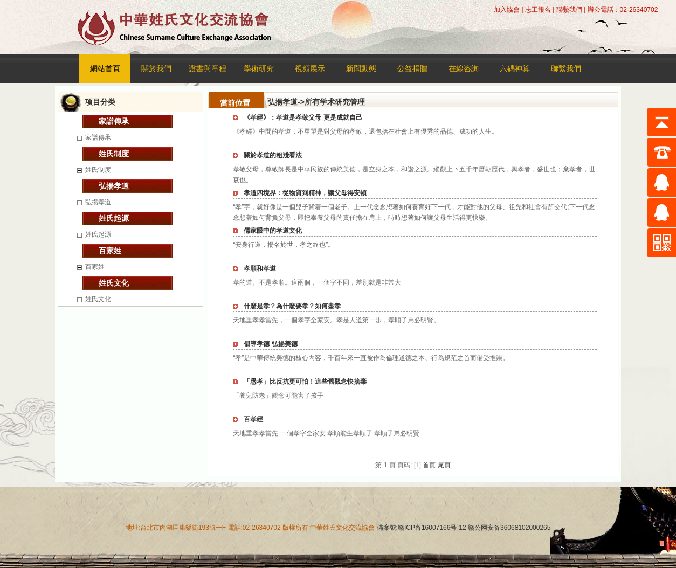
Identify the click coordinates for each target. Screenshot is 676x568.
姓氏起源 (114, 218)
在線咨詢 (464, 68)
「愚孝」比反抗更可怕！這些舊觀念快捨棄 (305, 381)
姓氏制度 (114, 153)
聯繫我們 (569, 9)
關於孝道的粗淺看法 (273, 155)
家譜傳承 (114, 121)
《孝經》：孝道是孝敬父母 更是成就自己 (303, 117)
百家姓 (110, 250)
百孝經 (253, 419)
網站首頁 (105, 68)
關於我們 (156, 68)
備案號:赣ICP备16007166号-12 (421, 527)
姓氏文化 (114, 283)
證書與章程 (207, 68)
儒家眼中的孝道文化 (273, 230)
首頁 (429, 465)
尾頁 (444, 465)
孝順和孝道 (260, 268)
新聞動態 (361, 68)
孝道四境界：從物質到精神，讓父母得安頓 (305, 193)
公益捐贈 (412, 68)
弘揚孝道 (114, 186)
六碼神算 (515, 68)
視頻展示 (310, 68)
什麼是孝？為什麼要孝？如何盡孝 (292, 306)
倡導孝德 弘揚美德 (270, 344)
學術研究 (259, 68)
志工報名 (538, 9)
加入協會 (507, 9)
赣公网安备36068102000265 (508, 527)
